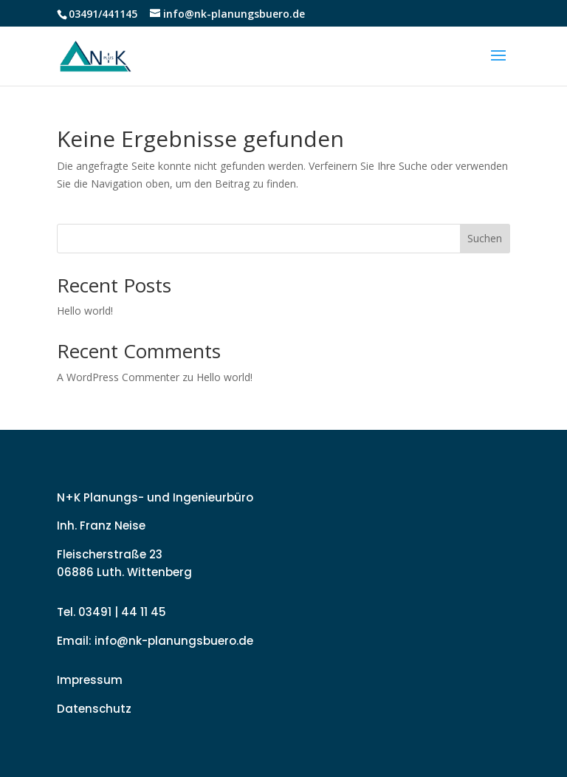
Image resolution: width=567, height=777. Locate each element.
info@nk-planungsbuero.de (173, 640)
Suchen (484, 238)
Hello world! (85, 311)
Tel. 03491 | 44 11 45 (111, 612)
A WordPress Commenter (118, 377)
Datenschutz (94, 708)
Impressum (90, 680)
